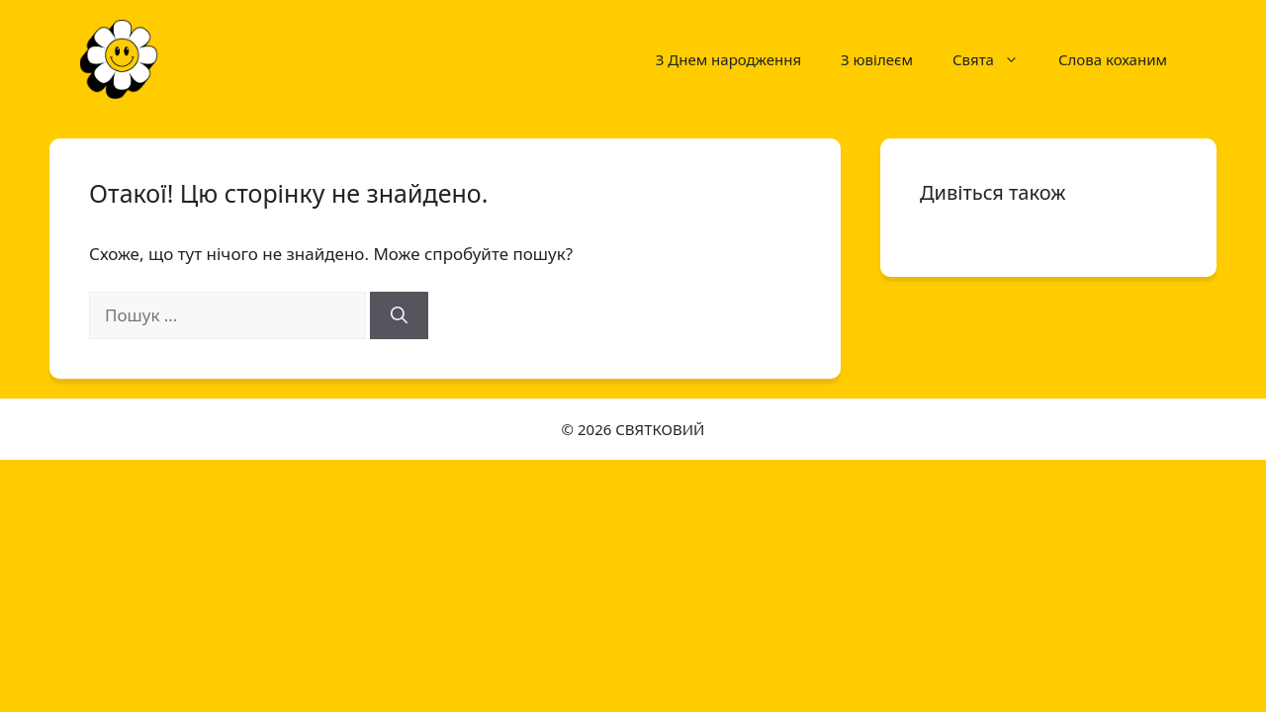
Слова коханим (1112, 59)
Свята (995, 59)
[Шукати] (399, 315)
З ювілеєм (877, 59)
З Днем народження (728, 59)
